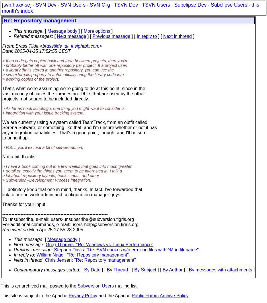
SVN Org (100, 5)
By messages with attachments (220, 269)
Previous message (111, 36)
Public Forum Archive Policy (160, 295)
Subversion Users (96, 285)
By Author (172, 269)
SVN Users (73, 5)
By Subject (145, 269)
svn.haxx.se (16, 5)
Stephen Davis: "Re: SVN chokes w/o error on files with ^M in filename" (126, 249)
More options (97, 31)
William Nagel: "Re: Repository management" (82, 254)
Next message (71, 36)
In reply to (147, 36)
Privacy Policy (83, 295)
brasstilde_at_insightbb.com (70, 46)
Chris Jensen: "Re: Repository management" (90, 260)
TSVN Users (156, 5)
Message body (62, 31)
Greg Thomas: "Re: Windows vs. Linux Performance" (99, 244)
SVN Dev (46, 5)
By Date (92, 269)
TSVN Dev (126, 5)
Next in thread (177, 36)
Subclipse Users (229, 5)
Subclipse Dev (190, 5)
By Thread (117, 269)
